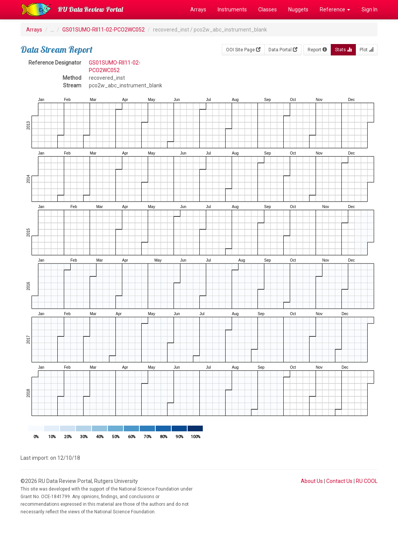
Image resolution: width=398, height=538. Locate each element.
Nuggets (298, 9)
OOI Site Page (243, 49)
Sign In (369, 9)
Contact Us (339, 481)
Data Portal (282, 49)
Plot (366, 49)
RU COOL (366, 481)
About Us (312, 481)
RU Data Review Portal (90, 9)
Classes (267, 9)
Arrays (198, 9)
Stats (343, 49)
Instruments (232, 9)
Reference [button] (335, 9)
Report (317, 49)
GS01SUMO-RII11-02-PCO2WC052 (103, 30)
